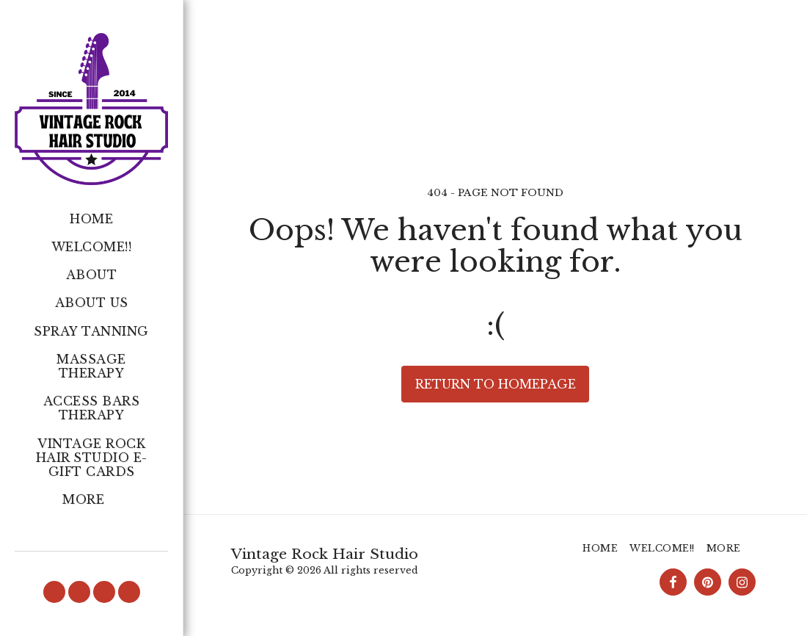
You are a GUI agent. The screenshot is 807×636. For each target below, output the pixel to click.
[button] (54, 592)
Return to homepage (495, 384)
